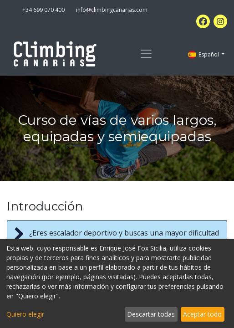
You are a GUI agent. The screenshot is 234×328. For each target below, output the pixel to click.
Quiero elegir (25, 314)
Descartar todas (151, 314)
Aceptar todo (202, 314)
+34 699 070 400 (43, 10)
